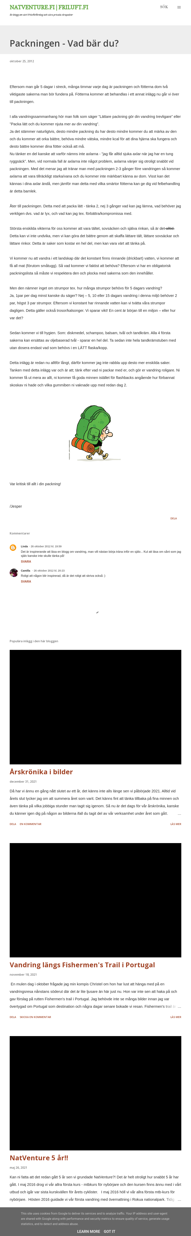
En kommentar (30, 824)
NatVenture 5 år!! (39, 1157)
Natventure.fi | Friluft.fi (49, 7)
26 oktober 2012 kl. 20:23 (49, 570)
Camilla (26, 570)
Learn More (88, 1231)
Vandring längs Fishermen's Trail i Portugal (82, 964)
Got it (109, 1231)
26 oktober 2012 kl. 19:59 (46, 546)
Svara (26, 561)
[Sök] (164, 7)
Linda (24, 546)
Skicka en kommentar (35, 1017)
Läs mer (175, 824)
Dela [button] (173, 518)
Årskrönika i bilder (41, 771)
